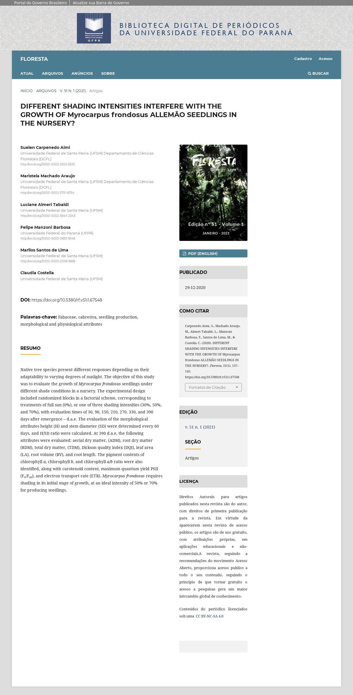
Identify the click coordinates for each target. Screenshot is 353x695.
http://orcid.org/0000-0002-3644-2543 (47, 216)
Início (26, 90)
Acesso (326, 58)
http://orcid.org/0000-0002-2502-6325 (47, 164)
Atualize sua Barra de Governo (101, 2)
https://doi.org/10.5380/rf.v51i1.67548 (66, 300)
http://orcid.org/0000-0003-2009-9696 (47, 261)
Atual (26, 73)
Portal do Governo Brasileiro (40, 2)
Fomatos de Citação (207, 387)
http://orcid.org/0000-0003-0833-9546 (47, 238)
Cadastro (303, 58)
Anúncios (82, 73)
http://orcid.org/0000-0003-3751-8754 (47, 193)
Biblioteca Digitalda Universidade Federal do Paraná (206, 29)
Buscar (318, 73)
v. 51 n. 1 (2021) (73, 90)
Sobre (108, 73)
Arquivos (52, 73)
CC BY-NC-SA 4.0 (209, 616)
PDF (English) (202, 253)
